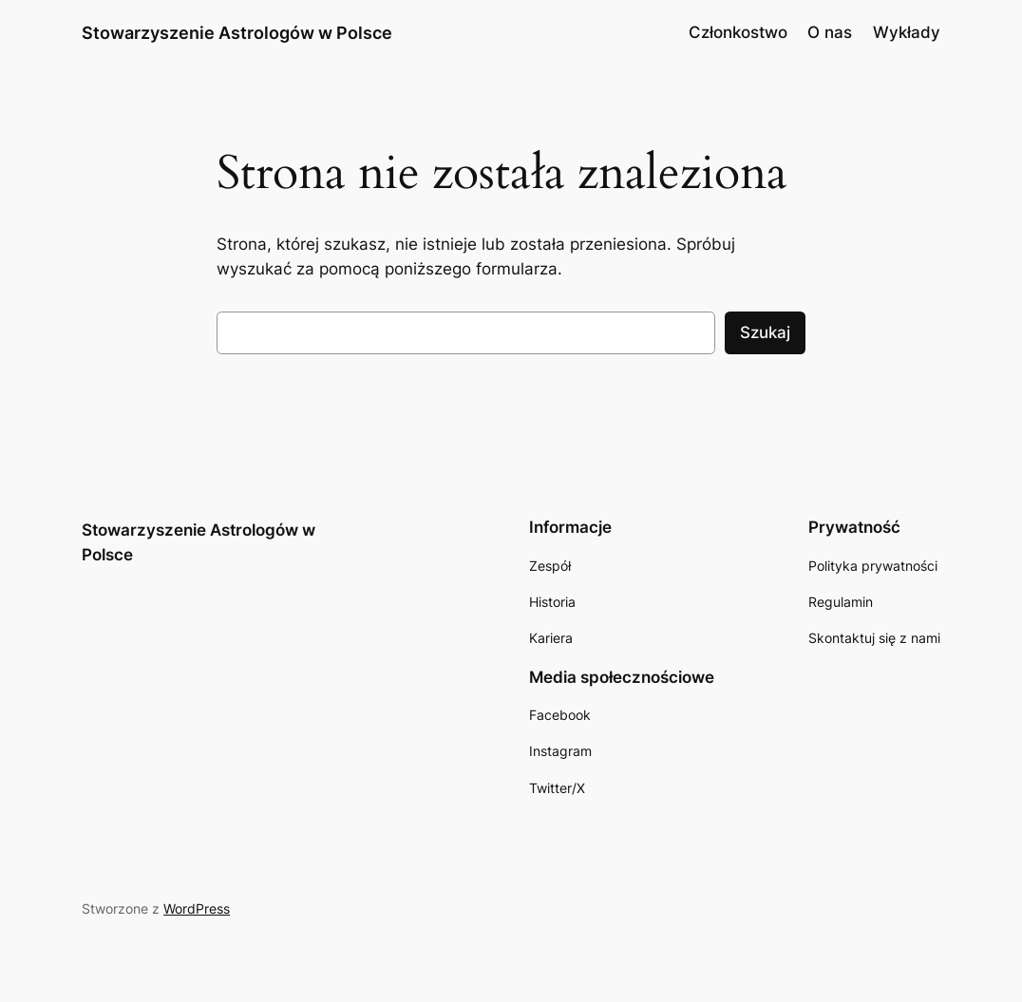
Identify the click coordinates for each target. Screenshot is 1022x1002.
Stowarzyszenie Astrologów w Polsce (237, 32)
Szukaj (765, 332)
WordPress (196, 908)
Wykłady (906, 32)
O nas (829, 32)
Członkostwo (738, 32)
